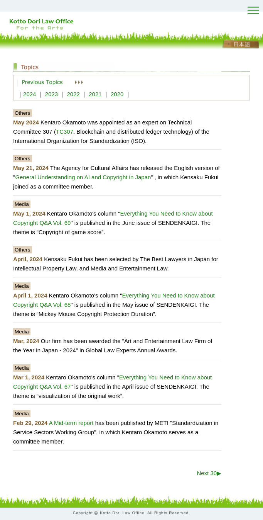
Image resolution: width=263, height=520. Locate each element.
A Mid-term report (71, 423)
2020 (117, 94)
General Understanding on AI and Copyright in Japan (83, 177)
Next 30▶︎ (209, 473)
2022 (73, 94)
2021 (95, 94)
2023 (51, 94)
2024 (29, 94)
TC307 (64, 131)
